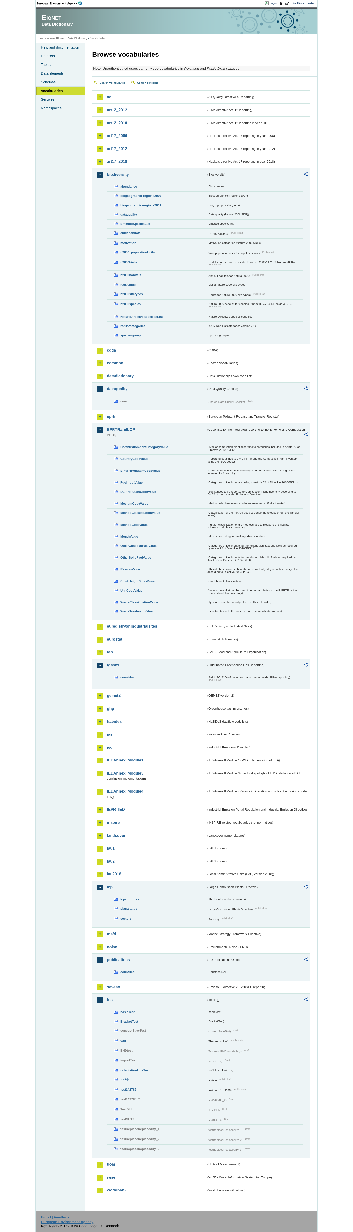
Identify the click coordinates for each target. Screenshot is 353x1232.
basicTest (127, 1012)
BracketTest (129, 1021)
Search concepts (147, 82)
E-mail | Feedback (55, 1217)
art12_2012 (117, 110)
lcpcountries (129, 899)
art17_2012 (117, 149)
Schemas (48, 82)
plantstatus (128, 908)
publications (118, 960)
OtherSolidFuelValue (135, 557)
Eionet (60, 38)
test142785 (128, 1089)
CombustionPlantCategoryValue (144, 447)
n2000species (130, 304)
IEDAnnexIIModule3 (125, 773)
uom (111, 1164)
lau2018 (114, 874)
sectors (126, 918)
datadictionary (120, 376)
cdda (111, 350)
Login (273, 3)
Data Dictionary (77, 38)
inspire (113, 822)
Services (47, 99)
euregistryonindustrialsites (132, 626)
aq (109, 97)
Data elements (52, 73)
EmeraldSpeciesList (135, 224)
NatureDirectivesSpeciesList (141, 316)
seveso (113, 987)
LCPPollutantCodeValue (138, 492)
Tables (46, 65)
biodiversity (118, 174)
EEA (61, 3)
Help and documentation (60, 47)
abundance (128, 186)
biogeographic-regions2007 (140, 196)
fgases (113, 665)
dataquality (128, 214)
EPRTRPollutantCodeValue (140, 470)
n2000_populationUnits (137, 252)
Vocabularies (52, 91)
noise (112, 947)
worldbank (116, 1190)
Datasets (48, 56)
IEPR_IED (116, 809)
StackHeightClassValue (137, 581)
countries (127, 677)
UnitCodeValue (131, 590)
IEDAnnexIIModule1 (125, 760)
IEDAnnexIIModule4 (125, 791)
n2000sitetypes (131, 294)
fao (110, 652)
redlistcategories (132, 326)
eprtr (111, 417)
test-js (125, 1079)
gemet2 (114, 695)
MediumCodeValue (134, 503)
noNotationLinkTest (135, 1070)
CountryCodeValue (134, 459)
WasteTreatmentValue (136, 611)
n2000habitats (130, 275)
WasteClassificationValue (139, 602)
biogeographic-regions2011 (140, 205)
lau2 (111, 861)
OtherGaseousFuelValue (138, 546)
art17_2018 (117, 161)
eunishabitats (130, 233)
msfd (111, 934)
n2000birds (128, 262)
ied (110, 747)
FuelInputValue (131, 482)
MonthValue (129, 536)
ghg (110, 708)
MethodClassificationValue (140, 513)
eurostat (114, 639)
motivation (128, 243)
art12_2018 (117, 123)
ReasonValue (130, 569)
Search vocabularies (112, 82)
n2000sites (128, 285)
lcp (110, 887)
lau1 (111, 848)
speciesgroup (130, 335)
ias (109, 734)
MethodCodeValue (134, 524)
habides (114, 722)
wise (111, 1177)
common (115, 363)
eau (123, 1040)
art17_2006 (117, 136)
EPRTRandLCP (121, 430)
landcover (116, 835)
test (110, 1000)
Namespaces (51, 108)
